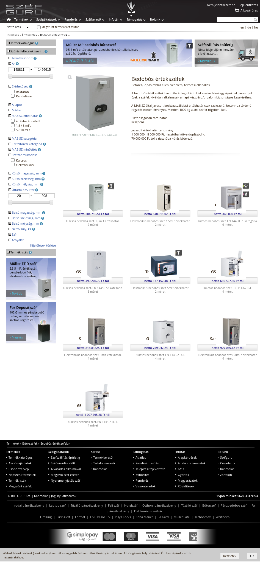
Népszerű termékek (21, 475)
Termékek (21, 19)
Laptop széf (57, 505)
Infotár (114, 19)
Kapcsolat (99, 469)
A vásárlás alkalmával (64, 469)
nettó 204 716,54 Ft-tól (93, 214)
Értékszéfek (29, 35)
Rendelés (71, 19)
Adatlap (139, 457)
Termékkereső (102, 457)
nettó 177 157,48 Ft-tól (160, 281)
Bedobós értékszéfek (53, 35)
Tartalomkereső (103, 463)
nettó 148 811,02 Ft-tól (160, 214)
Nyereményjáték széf (64, 480)
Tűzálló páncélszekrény (87, 505)
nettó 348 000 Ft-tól (228, 214)
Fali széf (113, 505)
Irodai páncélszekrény (28, 505)
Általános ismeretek (190, 463)
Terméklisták (16, 480)
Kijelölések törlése (43, 245)
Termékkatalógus (19, 457)
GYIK (179, 469)
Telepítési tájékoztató (149, 469)
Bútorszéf (209, 505)
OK (252, 556)
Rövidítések (184, 486)
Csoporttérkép (17, 469)
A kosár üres (249, 10)
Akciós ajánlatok (19, 463)
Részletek (229, 556)
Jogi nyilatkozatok (63, 496)
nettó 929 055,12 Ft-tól (228, 348)
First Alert (63, 517)
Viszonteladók (144, 486)
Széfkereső (93, 19)
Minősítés (141, 475)
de (249, 27)
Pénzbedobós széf (234, 505)
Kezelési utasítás (146, 463)
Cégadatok (226, 463)
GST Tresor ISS (100, 517)
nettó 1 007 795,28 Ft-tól (93, 415)
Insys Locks (123, 517)
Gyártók (182, 475)
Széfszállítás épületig (64, 457)
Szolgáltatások (46, 19)
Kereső (96, 452)
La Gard (163, 517)
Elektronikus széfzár (148, 511)
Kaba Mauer (144, 517)
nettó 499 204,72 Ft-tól (93, 281)
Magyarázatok (186, 480)
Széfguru (225, 457)
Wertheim (222, 517)
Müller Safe (182, 517)
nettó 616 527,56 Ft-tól (228, 281)
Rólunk (155, 19)
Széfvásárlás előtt (61, 463)
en (242, 27)
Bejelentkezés (248, 5)
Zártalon (225, 475)
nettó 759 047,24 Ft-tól (160, 348)
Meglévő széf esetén (63, 475)
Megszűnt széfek (19, 486)
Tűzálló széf (189, 505)
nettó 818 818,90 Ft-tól (93, 348)
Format (80, 517)
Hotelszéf (130, 505)
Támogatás (134, 19)
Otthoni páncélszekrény (159, 505)
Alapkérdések (186, 457)
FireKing (46, 517)
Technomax (203, 517)
